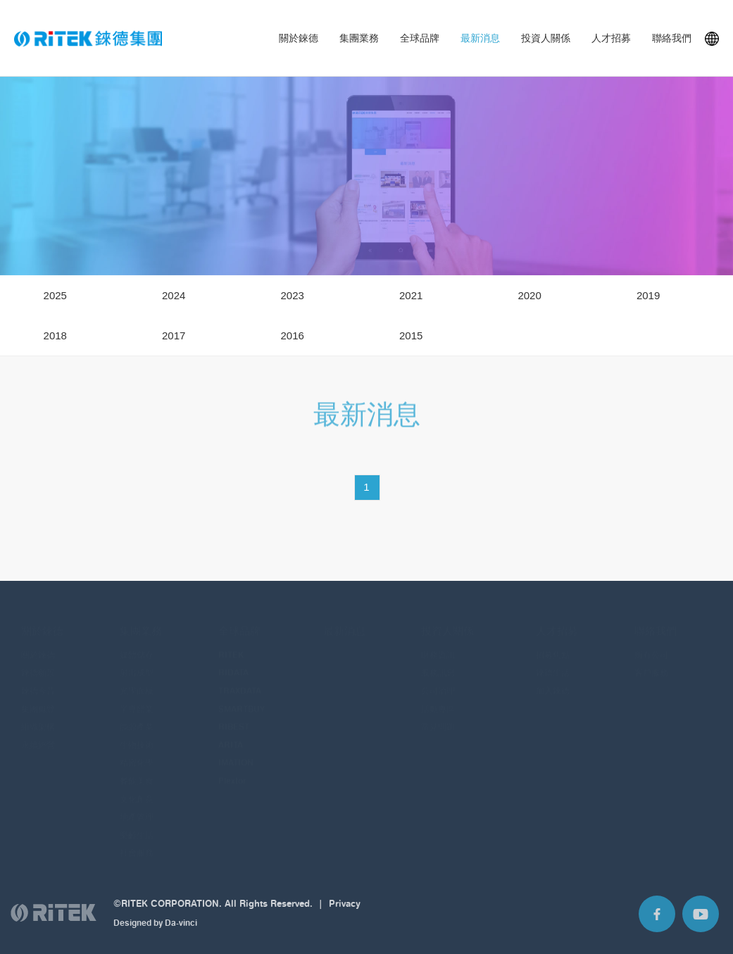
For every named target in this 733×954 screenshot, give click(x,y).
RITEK (231, 644)
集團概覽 (38, 698)
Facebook (657, 919)
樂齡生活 (137, 824)
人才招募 (611, 38)
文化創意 (137, 788)
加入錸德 (553, 680)
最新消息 (480, 38)
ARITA (230, 734)
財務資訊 (438, 644)
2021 (410, 295)
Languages (712, 39)
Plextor (232, 770)
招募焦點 (553, 644)
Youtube (700, 919)
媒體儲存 (137, 644)
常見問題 (438, 716)
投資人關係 (545, 38)
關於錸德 (298, 38)
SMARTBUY (241, 698)
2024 (173, 295)
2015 (410, 335)
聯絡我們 (671, 38)
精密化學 (137, 752)
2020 (529, 295)
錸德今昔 (38, 680)
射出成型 (137, 662)
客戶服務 (651, 662)
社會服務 (137, 842)
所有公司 (651, 644)
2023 (291, 295)
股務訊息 (438, 662)
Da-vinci (181, 928)
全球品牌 (419, 38)
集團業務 (359, 38)
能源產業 (137, 716)
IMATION (235, 752)
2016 (291, 335)
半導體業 (137, 698)
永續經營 (38, 734)
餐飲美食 (137, 770)
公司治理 (438, 680)
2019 (648, 295)
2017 (173, 335)
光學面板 (137, 680)
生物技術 (137, 734)
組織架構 (38, 716)
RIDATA (233, 662)
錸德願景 (38, 662)
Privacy (345, 909)
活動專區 (438, 698)
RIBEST (233, 716)
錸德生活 (553, 662)
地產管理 (137, 806)
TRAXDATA (239, 680)
